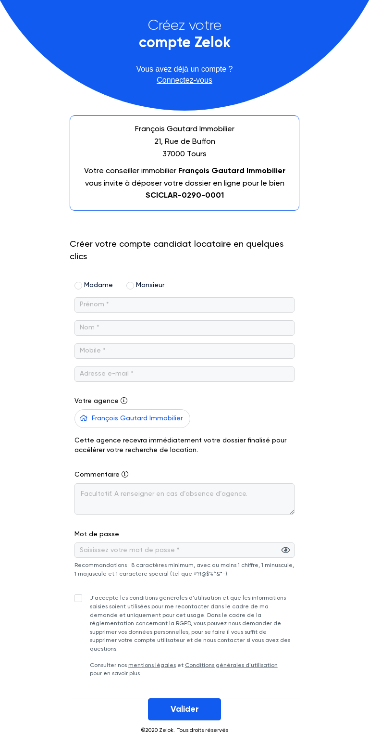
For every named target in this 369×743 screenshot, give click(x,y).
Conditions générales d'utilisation (231, 665)
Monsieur (150, 285)
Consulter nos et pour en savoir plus (190, 635)
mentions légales (152, 665)
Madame (98, 285)
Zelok (166, 730)
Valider (185, 709)
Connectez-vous (184, 80)
